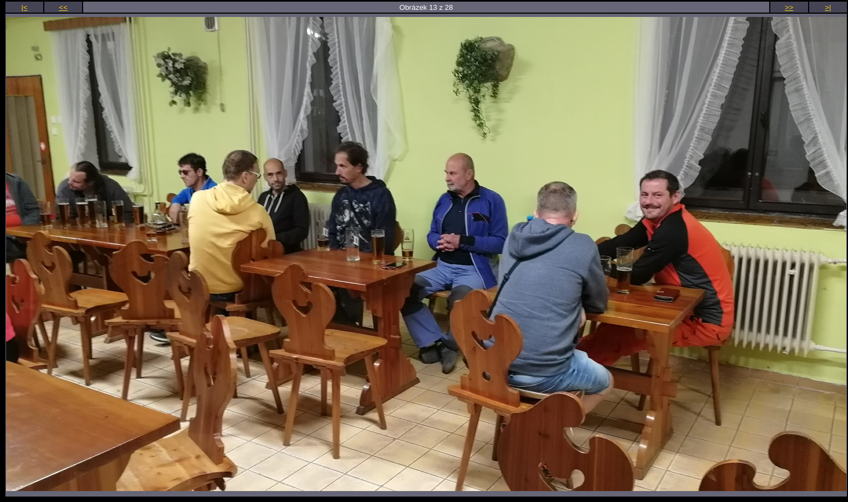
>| (828, 7)
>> (789, 7)
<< (63, 7)
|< (24, 7)
